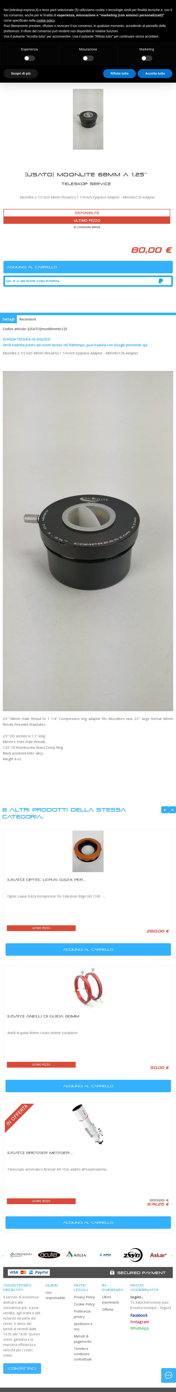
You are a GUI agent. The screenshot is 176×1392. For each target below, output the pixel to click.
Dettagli (8, 319)
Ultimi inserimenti (110, 1300)
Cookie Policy (84, 1304)
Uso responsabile (55, 1295)
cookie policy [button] (45, 20)
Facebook (138, 1315)
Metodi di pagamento (83, 1339)
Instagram (139, 1321)
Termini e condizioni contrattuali (83, 1353)
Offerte (107, 1309)
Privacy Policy (84, 1297)
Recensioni (27, 319)
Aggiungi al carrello (60, 948)
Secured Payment (141, 1273)
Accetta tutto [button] (155, 73)
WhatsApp (139, 1328)
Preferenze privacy (82, 1314)
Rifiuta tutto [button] (119, 73)
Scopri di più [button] (21, 73)
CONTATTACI (22, 1368)
